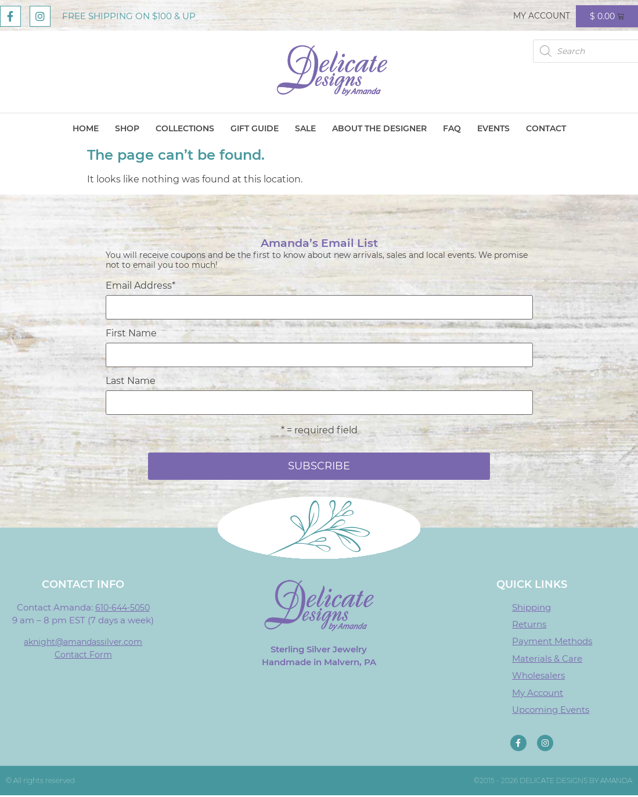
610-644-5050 (122, 607)
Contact (546, 128)
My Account (541, 15)
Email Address (140, 285)
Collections (185, 128)
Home (86, 128)
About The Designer (379, 128)
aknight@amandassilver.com (83, 642)
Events (493, 128)
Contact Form (83, 654)
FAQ (452, 128)
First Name (131, 333)
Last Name (131, 381)
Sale (305, 128)
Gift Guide (254, 128)
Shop (127, 128)
